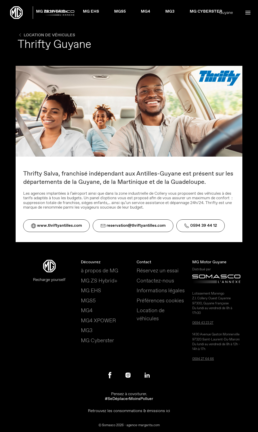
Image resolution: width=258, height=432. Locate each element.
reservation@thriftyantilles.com (133, 225)
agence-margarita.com (143, 425)
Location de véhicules (46, 35)
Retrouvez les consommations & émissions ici (129, 411)
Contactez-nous (155, 280)
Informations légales (161, 290)
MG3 (170, 11)
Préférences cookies (160, 300)
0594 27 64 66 (203, 359)
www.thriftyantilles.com (56, 225)
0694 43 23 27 (202, 323)
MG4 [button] (145, 11)
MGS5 (120, 11)
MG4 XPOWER (98, 320)
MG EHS (91, 11)
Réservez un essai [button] (158, 270)
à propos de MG (99, 270)
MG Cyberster (206, 11)
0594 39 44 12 (200, 225)
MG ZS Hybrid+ (52, 11)
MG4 (86, 310)
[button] (247, 13)
